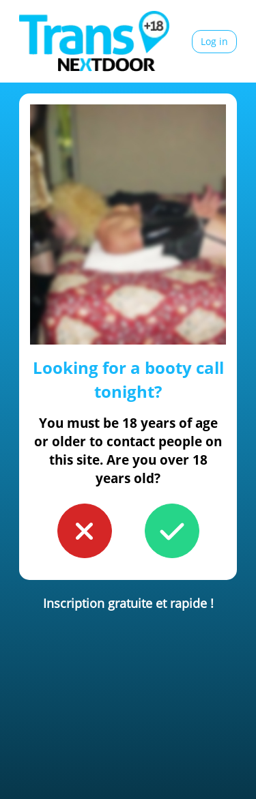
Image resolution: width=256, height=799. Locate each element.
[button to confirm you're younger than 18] (84, 531)
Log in (214, 41)
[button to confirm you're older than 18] (172, 531)
